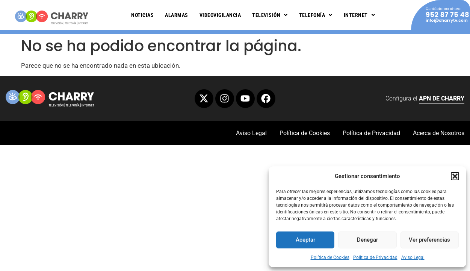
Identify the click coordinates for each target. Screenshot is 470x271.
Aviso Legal (413, 257)
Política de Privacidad (375, 257)
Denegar (367, 239)
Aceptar (305, 239)
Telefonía (315, 15)
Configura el (424, 99)
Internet (359, 15)
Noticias (142, 15)
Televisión (270, 15)
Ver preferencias (429, 239)
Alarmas (176, 15)
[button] (455, 176)
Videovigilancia (220, 15)
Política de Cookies (330, 257)
